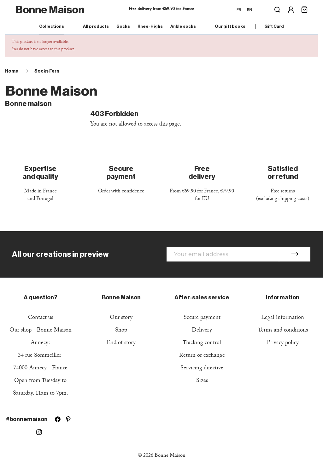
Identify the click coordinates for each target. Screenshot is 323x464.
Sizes (202, 381)
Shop (121, 331)
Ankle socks (183, 26)
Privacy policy (283, 343)
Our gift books (230, 26)
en (249, 9)
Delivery (202, 331)
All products (96, 26)
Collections (51, 26)
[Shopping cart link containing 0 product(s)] (304, 9)
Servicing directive (201, 368)
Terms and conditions (283, 331)
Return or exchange (202, 356)
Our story (121, 318)
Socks (123, 26)
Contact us (40, 318)
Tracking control (202, 343)
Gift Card (274, 26)
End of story (121, 343)
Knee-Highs (150, 26)
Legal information (282, 318)
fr (239, 9)
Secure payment (202, 318)
